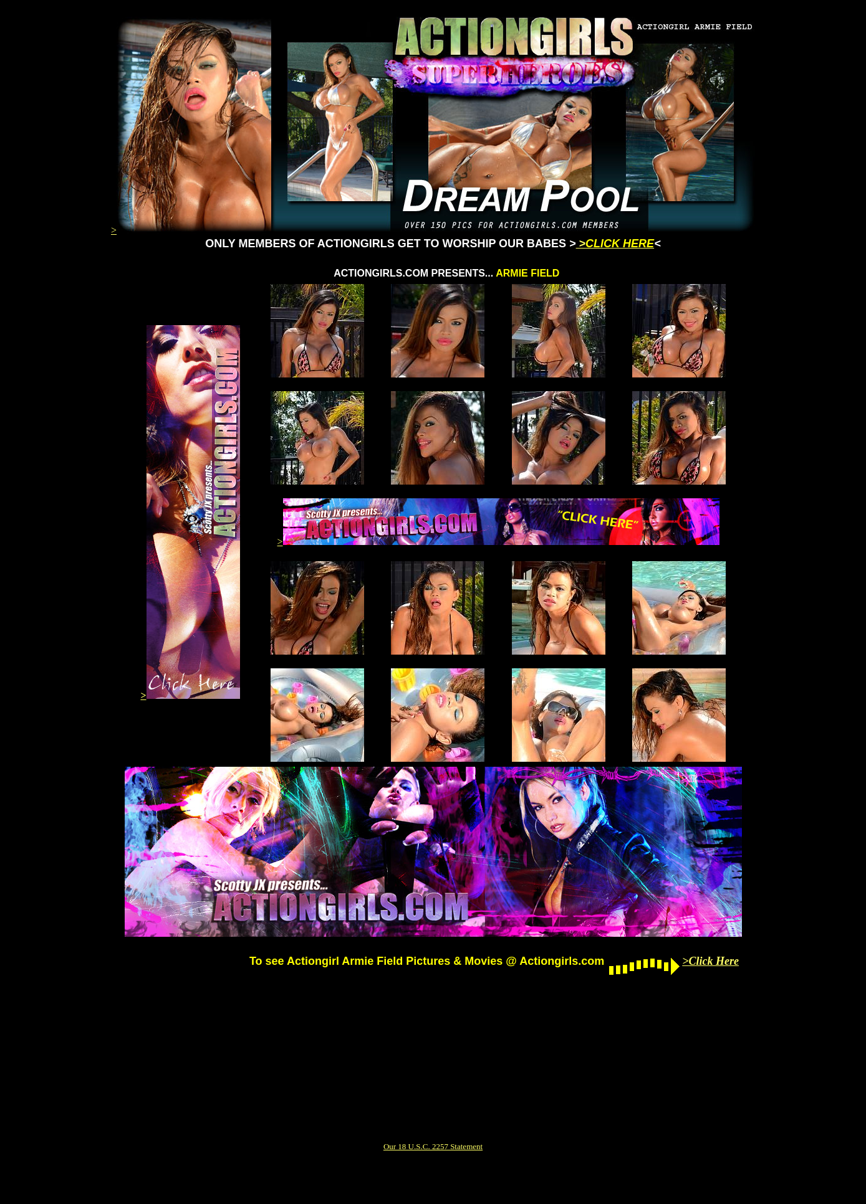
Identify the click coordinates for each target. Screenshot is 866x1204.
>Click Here (710, 961)
